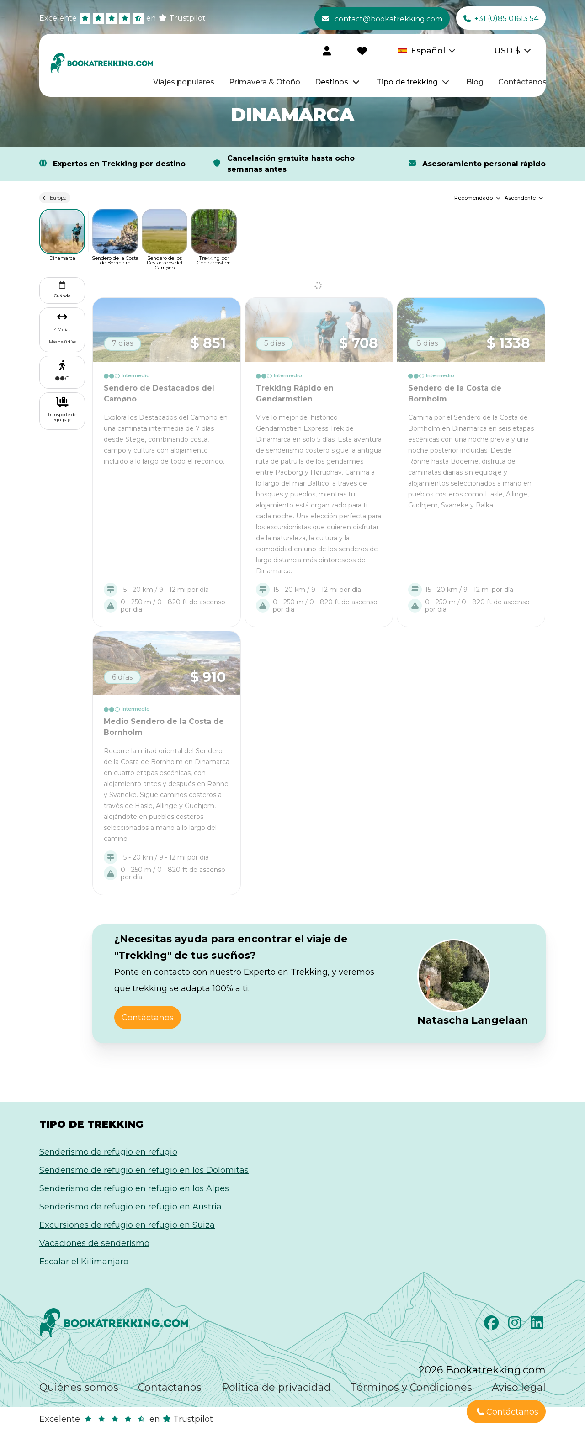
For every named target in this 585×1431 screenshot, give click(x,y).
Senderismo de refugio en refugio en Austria (130, 1207)
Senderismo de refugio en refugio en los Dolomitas (144, 1170)
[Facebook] (492, 1325)
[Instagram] (515, 1325)
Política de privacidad (276, 1387)
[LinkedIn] (538, 1325)
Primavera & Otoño (264, 82)
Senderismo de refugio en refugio (108, 1152)
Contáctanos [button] (148, 1018)
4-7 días (62, 329)
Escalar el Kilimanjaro (83, 1262)
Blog (475, 82)
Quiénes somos (78, 1387)
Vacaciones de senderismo (94, 1243)
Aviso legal (519, 1387)
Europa (55, 197)
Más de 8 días (62, 341)
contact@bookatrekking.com (382, 18)
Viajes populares (183, 82)
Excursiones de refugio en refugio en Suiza (127, 1225)
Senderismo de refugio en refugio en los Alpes (134, 1188)
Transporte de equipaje (62, 417)
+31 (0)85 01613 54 (500, 18)
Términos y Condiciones (411, 1387)
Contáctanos (522, 82)
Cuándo (62, 289)
